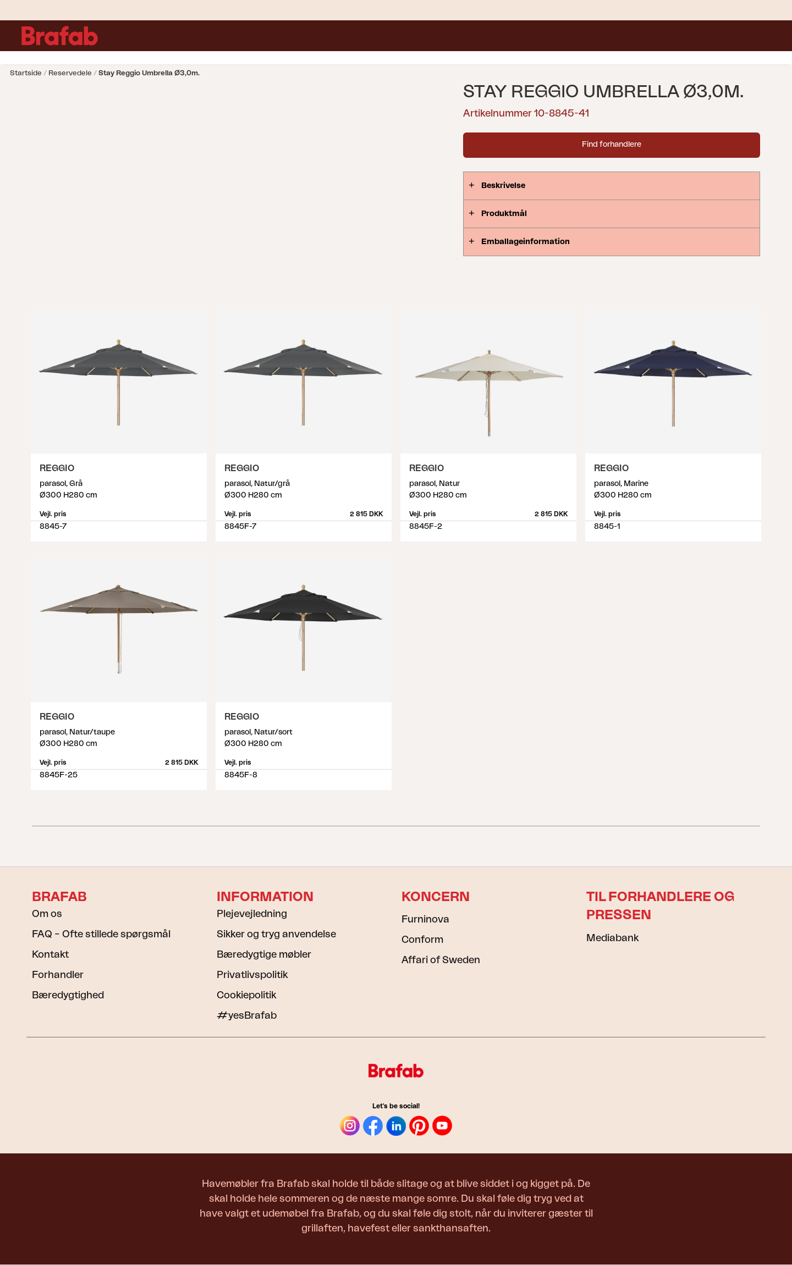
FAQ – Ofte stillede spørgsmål (101, 934)
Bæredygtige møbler (264, 954)
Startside (26, 72)
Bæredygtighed (68, 995)
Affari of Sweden (441, 960)
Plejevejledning (252, 914)
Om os (47, 914)
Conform (422, 939)
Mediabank (612, 938)
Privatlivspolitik (252, 975)
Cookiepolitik (246, 995)
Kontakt (50, 954)
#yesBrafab (247, 1015)
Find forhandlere (611, 144)
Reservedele (70, 72)
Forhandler (58, 975)
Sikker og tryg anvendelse (276, 934)
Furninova (425, 919)
